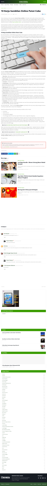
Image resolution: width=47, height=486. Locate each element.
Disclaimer (7, 146)
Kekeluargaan (23, 384)
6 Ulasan (15, 14)
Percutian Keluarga (23, 457)
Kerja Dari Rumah (23, 392)
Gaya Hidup (7, 4)
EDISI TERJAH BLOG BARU (23, 429)
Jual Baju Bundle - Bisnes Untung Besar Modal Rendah (31, 163)
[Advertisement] (23, 212)
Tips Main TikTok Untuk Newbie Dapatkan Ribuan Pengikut (30, 176)
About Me (39, 484)
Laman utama (3, 8)
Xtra (23, 435)
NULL (23, 448)
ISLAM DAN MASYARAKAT (23, 442)
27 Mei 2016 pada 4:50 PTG (21, 253)
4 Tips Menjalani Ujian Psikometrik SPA (11, 365)
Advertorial (23, 394)
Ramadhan (23, 397)
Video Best (23, 417)
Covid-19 (23, 418)
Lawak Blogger (23, 428)
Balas (5, 237)
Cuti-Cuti (24, 4)
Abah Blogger (23, 462)
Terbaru (3, 286)
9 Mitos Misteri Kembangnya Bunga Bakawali (10, 345)
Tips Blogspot (23, 403)
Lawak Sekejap (23, 425)
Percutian (23, 391)
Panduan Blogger (23, 454)
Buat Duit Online (9, 8)
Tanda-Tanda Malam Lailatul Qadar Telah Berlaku (11, 332)
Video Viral (23, 469)
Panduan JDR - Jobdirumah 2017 (22, 132)
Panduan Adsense (23, 434)
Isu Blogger (23, 440)
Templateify (7, 484)
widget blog (23, 437)
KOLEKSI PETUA (23, 446)
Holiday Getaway (23, 409)
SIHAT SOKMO (23, 465)
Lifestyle (23, 374)
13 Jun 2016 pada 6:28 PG (17, 260)
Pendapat (23, 439)
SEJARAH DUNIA (23, 443)
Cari (44, 1)
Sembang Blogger (23, 380)
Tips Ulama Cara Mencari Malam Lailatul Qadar (11, 338)
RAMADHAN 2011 (23, 460)
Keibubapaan (23, 405)
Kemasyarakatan (23, 449)
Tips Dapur (16, 4)
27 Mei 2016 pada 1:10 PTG (13, 233)
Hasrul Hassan (9, 240)
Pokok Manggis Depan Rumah (10, 253)
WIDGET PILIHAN (23, 411)
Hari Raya (23, 401)
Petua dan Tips (23, 452)
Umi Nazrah (6, 233)
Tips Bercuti (23, 395)
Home (2, 4)
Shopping (23, 389)
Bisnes (23, 466)
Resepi (11, 4)
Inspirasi (23, 432)
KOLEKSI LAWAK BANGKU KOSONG (23, 426)
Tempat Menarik (23, 388)
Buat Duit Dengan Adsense (23, 422)
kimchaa (6, 246)
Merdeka (23, 451)
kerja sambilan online (17, 22)
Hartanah (23, 408)
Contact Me (44, 484)
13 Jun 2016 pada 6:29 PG (17, 240)
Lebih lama (43, 286)
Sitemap (35, 484)
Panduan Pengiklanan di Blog (23, 431)
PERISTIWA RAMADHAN (23, 459)
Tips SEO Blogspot (23, 400)
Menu (3, 1)
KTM (23, 463)
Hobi (20, 4)
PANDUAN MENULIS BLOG (23, 377)
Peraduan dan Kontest (23, 445)
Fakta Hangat (23, 381)
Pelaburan (23, 414)
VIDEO (23, 415)
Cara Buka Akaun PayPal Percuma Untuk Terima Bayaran (17, 125)
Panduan (23, 375)
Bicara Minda (23, 412)
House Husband (23, 378)
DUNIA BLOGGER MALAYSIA (23, 383)
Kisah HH (23, 456)
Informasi (23, 423)
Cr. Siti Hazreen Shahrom (9, 265)
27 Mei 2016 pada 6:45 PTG (19, 265)
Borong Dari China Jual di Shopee (27, 189)
